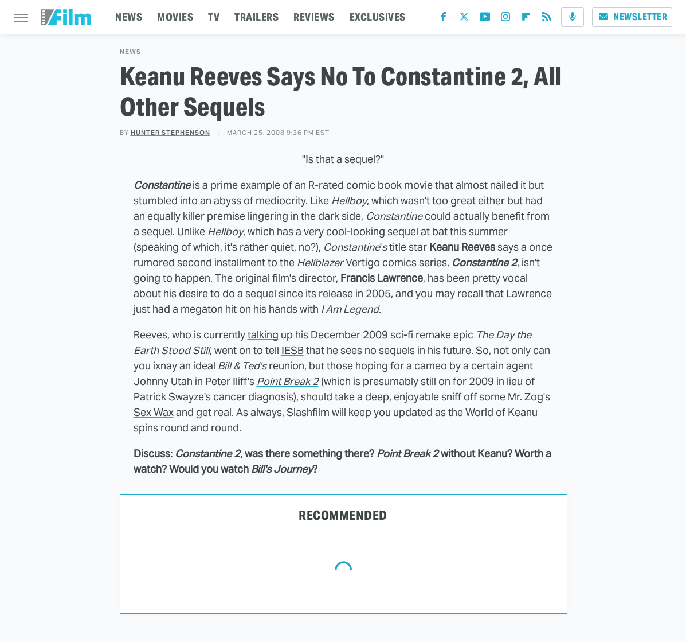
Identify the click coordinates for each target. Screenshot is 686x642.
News (130, 52)
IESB (292, 350)
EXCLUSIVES (378, 17)
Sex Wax (154, 412)
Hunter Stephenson (170, 133)
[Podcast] (572, 17)
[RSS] (546, 19)
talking (263, 334)
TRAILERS (256, 17)
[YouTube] (485, 19)
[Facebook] (443, 19)
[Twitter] (464, 19)
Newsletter (632, 17)
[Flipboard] (526, 19)
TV (213, 17)
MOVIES (175, 17)
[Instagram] (505, 19)
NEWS (128, 17)
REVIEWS (314, 17)
